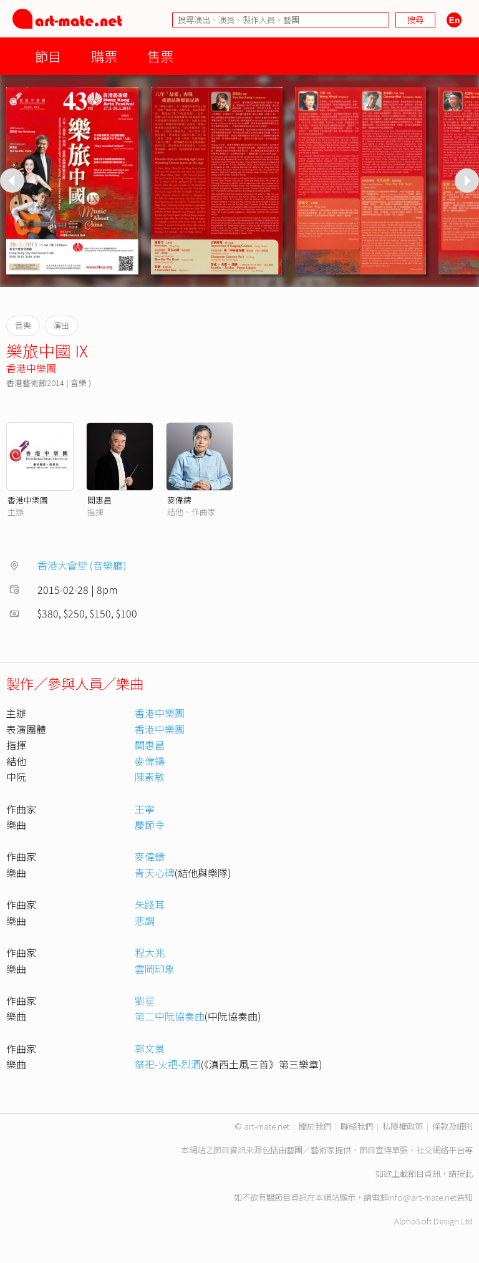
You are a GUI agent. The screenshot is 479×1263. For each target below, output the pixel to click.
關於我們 (315, 1126)
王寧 (145, 808)
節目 (48, 55)
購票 (104, 55)
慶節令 (150, 824)
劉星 (145, 1000)
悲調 (145, 920)
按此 (465, 1173)
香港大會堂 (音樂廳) (82, 565)
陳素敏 (150, 776)
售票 (160, 55)
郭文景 (150, 1048)
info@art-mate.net (422, 1197)
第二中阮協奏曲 (170, 1016)
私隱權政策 (402, 1126)
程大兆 (150, 952)
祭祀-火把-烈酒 (168, 1064)
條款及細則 (452, 1126)
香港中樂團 (31, 368)
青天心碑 (155, 872)
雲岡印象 (155, 968)
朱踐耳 (150, 904)
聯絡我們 (357, 1126)
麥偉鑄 (179, 500)
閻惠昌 (99, 500)
